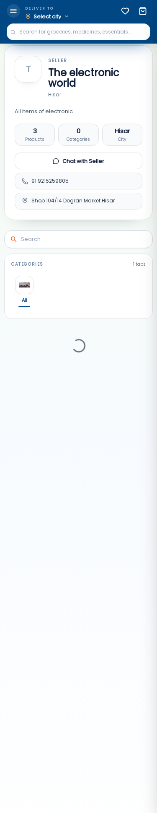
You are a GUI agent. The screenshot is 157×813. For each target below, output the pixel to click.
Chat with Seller (78, 161)
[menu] (13, 11)
